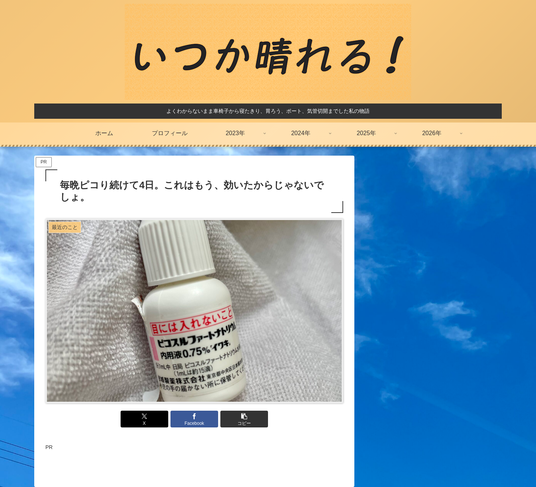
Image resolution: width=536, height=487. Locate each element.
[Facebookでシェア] (194, 419)
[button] (244, 419)
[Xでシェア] (144, 419)
